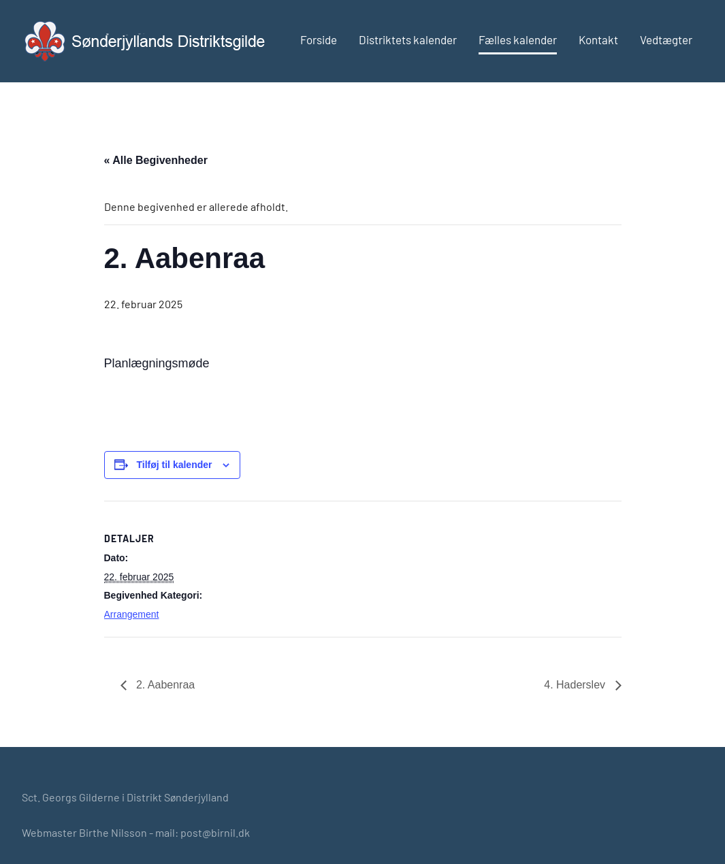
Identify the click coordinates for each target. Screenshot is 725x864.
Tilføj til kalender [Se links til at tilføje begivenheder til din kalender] (174, 464)
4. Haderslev (576, 685)
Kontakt (598, 39)
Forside (318, 39)
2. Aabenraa (164, 685)
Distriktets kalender (408, 39)
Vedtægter (666, 39)
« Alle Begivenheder (156, 160)
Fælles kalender (518, 39)
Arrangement (131, 614)
